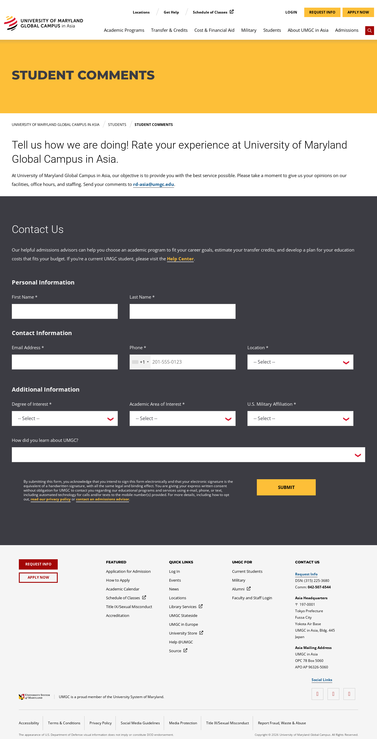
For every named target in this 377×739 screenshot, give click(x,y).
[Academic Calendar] (122, 589)
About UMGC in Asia (308, 30)
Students (272, 30)
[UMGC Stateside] (183, 615)
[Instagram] (350, 692)
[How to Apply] (118, 580)
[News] (174, 589)
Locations (142, 12)
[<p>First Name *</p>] (65, 311)
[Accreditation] (117, 615)
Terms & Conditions (64, 722)
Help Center (180, 259)
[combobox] (140, 362)
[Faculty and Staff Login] (252, 597)
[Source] (178, 650)
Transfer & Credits (169, 30)
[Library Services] (186, 606)
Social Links (322, 680)
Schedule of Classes (210, 12)
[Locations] (177, 597)
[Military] (238, 580)
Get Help (172, 12)
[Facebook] (319, 692)
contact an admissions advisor (102, 499)
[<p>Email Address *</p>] (65, 361)
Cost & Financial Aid (214, 30)
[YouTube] (335, 692)
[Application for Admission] (128, 571)
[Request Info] (38, 564)
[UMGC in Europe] (183, 624)
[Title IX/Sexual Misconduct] (129, 606)
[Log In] (174, 571)
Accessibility (29, 722)
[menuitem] (124, 33)
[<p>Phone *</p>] (183, 361)
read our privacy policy (51, 499)
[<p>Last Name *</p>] (183, 311)
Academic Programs (124, 30)
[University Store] (186, 633)
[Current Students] (247, 571)
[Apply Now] (38, 577)
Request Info (306, 574)
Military (249, 30)
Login (291, 12)
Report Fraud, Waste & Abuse (282, 722)
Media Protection (183, 722)
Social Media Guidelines (140, 722)
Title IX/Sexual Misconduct (227, 722)
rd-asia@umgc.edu (153, 184)
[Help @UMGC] (181, 642)
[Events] (175, 580)
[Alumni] (241, 589)
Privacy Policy (101, 722)
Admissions (346, 30)
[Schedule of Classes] (126, 597)
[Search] (369, 30)
